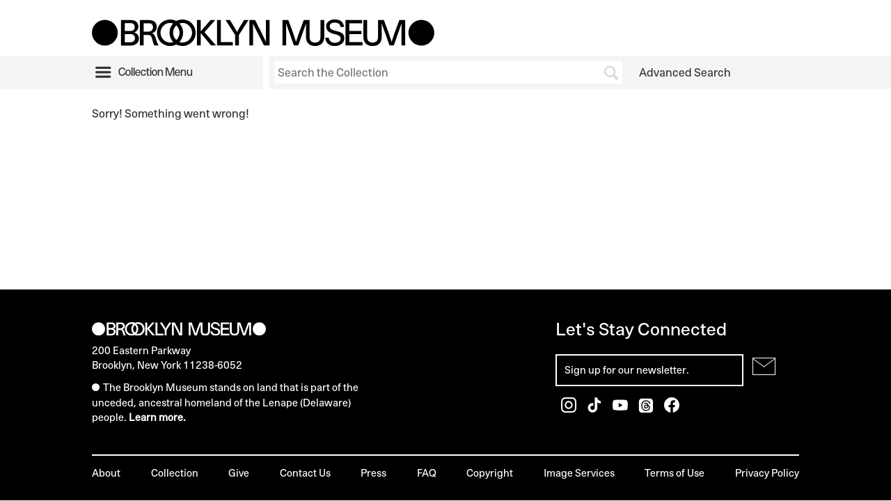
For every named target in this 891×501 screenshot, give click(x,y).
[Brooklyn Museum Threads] (647, 409)
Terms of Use (674, 473)
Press (373, 473)
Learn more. (157, 417)
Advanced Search (685, 72)
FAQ (426, 473)
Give (238, 473)
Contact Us (305, 473)
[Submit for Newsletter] (763, 366)
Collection (174, 473)
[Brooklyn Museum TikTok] (595, 409)
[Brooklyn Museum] (263, 41)
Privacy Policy (767, 473)
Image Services (579, 473)
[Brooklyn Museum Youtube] (621, 409)
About (106, 473)
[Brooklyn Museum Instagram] (569, 409)
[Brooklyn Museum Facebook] (671, 409)
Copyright (489, 473)
